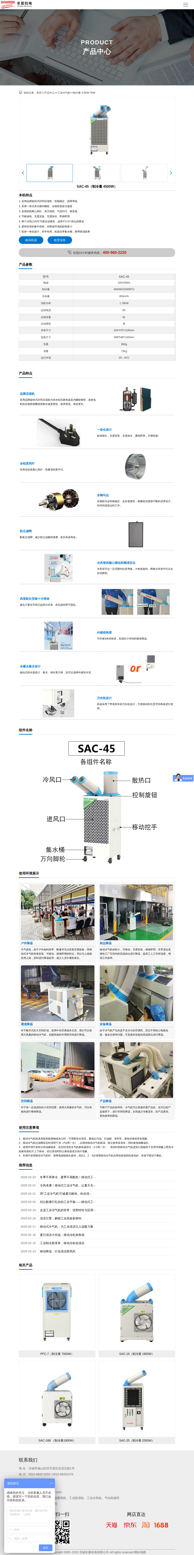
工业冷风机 (94, 1498)
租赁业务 (60, 240)
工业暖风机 (58, 1498)
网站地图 (140, 1552)
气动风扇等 (112, 1498)
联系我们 (28, 1460)
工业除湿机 (76, 1498)
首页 (38, 92)
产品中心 (49, 92)
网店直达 (136, 1514)
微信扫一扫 (57, 1514)
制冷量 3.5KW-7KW (84, 92)
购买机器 (31, 240)
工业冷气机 (63, 92)
